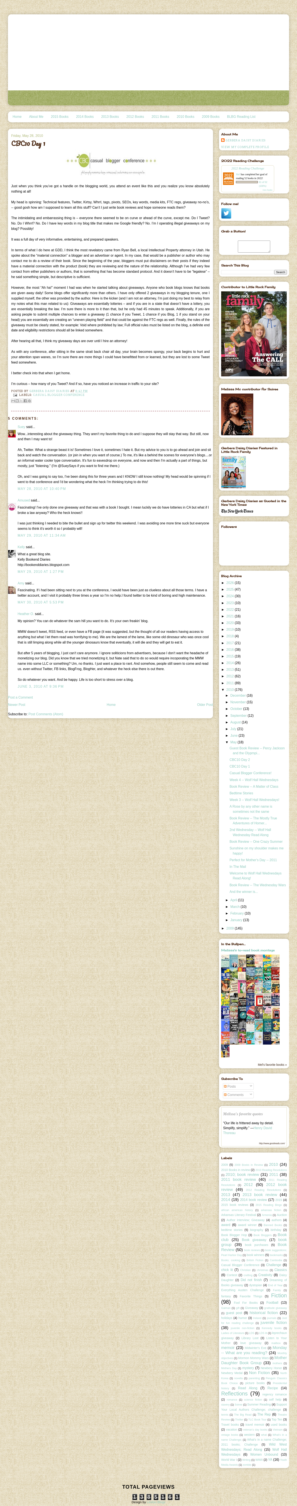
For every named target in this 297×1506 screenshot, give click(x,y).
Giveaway (251, 1308)
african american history (237, 1210)
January (236, 920)
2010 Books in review (235, 1170)
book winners (255, 1255)
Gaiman (226, 1308)
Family (277, 1290)
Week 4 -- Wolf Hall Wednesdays (254, 780)
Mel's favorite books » (272, 1064)
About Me (36, 116)
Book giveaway (254, 1240)
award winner (247, 1225)
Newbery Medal (232, 1373)
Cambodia (276, 1260)
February (237, 913)
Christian (245, 1270)
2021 (230, 616)
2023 (230, 603)
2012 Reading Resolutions (263, 1190)
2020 (230, 623)
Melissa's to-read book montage (248, 950)
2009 (230, 928)
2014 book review (253, 1200)
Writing (246, 1459)
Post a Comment (20, 697)
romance (232, 1399)
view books (267, 190)
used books (279, 1424)
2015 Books (59, 116)
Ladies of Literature (232, 1333)
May (234, 742)
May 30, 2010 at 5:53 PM (41, 602)
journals (271, 1318)
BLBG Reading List (241, 116)
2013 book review (260, 1194)
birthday (276, 1230)
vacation (231, 1429)
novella (238, 1378)
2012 (230, 676)
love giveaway (251, 1343)
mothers (277, 1363)
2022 (230, 609)
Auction (282, 1215)
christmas (262, 1270)
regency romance (274, 1394)
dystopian (255, 1285)
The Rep (264, 1414)
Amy (21, 583)
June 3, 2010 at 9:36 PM (41, 686)
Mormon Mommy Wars (253, 1358)
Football (272, 1302)
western (249, 1434)
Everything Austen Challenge (242, 1290)
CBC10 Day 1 (240, 766)
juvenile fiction (274, 1322)
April (234, 900)
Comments (234, 1095)
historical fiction (264, 1312)
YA (270, 1459)
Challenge (273, 1265)
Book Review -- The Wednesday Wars (258, 885)
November (238, 702)
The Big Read (243, 1414)
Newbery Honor (271, 1368)
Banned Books (273, 1225)
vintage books (229, 1434)
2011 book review (238, 1179)
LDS (251, 1333)
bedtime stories (232, 1230)
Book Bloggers (263, 1235)
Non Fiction (259, 1372)
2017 (230, 643)
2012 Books (135, 116)
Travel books (230, 1424)
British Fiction (255, 1260)
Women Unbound (264, 1454)
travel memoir (255, 1424)
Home (17, 116)
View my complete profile (245, 147)
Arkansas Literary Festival (238, 1215)
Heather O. (26, 614)
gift (238, 1308)
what (264, 1434)
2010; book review (242, 1174)
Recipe (272, 1388)
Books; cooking (230, 1260)
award (225, 1225)
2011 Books (160, 116)
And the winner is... (244, 892)
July (233, 729)
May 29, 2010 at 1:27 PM (41, 571)
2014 (230, 663)
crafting (248, 1275)
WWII (259, 1459)
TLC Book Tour (257, 1419)
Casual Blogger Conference (59, 395)
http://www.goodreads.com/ (272, 1143)
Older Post (205, 705)
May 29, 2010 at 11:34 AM (42, 535)
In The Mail (238, 866)
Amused (24, 500)
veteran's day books (255, 1429)
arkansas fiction (271, 1210)
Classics (280, 1270)
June (234, 735)
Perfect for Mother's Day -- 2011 (253, 860)
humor (242, 1318)
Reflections (234, 1394)
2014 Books (85, 116)
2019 (230, 629)
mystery (248, 1368)
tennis (224, 1414)
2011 (230, 683)
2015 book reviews (234, 1205)
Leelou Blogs (156, 1502)
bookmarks (276, 1255)
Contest (232, 1275)
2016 (230, 649)
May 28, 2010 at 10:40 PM (42, 489)
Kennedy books (271, 1328)
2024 (230, 596)
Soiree (238, 1404)
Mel (238, 174)
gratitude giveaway (275, 1308)
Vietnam (278, 1429)
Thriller (239, 1419)
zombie (247, 1464)
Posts (230, 1086)
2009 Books (210, 116)
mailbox (276, 1343)
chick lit (227, 1270)
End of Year (275, 1285)
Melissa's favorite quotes (243, 1114)
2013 (230, 669)
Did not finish (251, 1280)
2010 (230, 690)
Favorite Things (251, 1296)
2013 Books (110, 116)
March (235, 907)
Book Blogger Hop (234, 1235)
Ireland (257, 1318)
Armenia (267, 1215)
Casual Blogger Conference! (251, 773)
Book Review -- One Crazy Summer (256, 841)
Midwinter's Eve (255, 1348)
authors (277, 1220)
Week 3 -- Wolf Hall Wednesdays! (254, 800)
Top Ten (277, 1419)
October (236, 709)
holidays (226, 1318)
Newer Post (16, 705)
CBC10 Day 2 (240, 760)
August (236, 722)
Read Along (247, 1388)
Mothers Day (229, 1368)
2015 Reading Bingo (269, 1205)
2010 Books (185, 116)
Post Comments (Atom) (45, 714)
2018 (230, 636)
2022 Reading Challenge (247, 168)
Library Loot (250, 1338)
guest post (234, 1313)
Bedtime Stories (241, 793)
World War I (229, 1459)
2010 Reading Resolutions (271, 1170)
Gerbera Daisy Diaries (245, 140)
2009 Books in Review (249, 1164)
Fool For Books (246, 1302)
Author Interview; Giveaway (245, 1220)
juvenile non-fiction (242, 1328)
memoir (227, 1347)
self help (275, 1399)
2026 (230, 583)
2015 (230, 656)
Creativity (265, 1275)
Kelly (22, 547)
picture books (255, 1383)
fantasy (226, 1296)
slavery (225, 1404)
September (239, 715)
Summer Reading (259, 1404)
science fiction (253, 1399)
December (238, 695)
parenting (254, 1378)
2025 (230, 589)
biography (256, 1230)
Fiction (279, 1295)
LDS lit (263, 1333)
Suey (21, 427)
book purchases (256, 1245)
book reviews (252, 1250)
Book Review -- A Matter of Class (254, 786)
